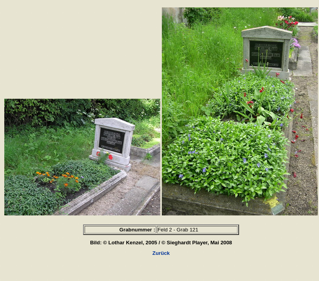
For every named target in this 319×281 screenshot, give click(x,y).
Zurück (161, 253)
